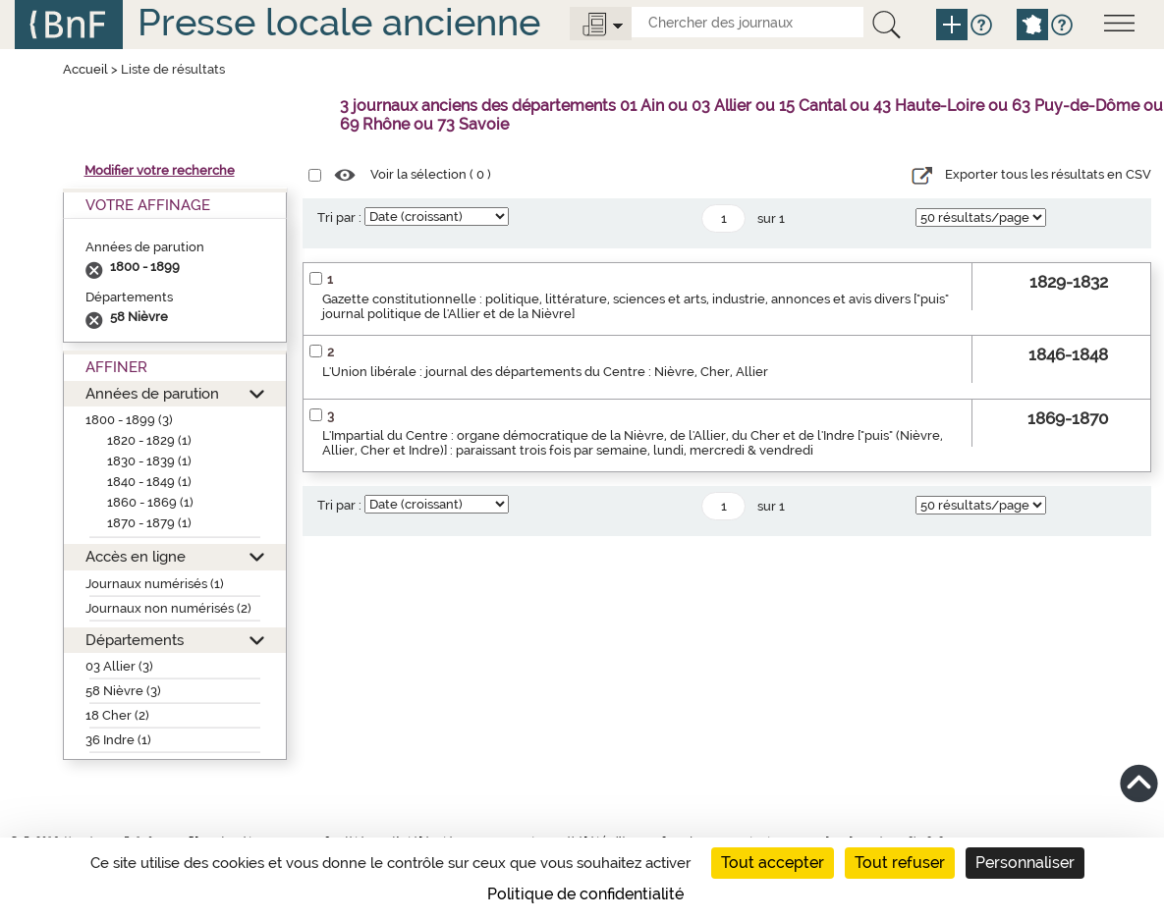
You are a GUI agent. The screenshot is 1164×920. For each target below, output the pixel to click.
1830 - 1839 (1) (149, 461)
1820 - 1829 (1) (149, 440)
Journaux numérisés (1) (154, 583)
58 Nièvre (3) (123, 690)
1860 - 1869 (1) (150, 502)
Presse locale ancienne (339, 22)
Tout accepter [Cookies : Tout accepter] (772, 862)
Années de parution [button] (152, 393)
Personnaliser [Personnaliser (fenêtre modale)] (1025, 862)
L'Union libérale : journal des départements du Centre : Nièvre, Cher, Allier (545, 371)
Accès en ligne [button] (135, 556)
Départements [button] (134, 639)
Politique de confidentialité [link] (585, 894)
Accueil (85, 69)
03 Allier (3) (119, 666)
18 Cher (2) (117, 715)
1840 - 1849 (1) (149, 481)
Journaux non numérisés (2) (168, 608)
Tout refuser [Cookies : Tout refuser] (900, 862)
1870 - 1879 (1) (149, 522)
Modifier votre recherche (159, 170)
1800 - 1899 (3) (129, 419)
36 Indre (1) (118, 739)
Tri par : (339, 217)
